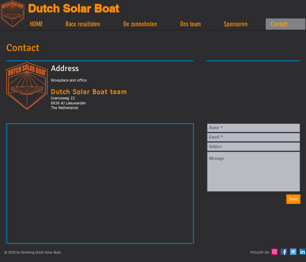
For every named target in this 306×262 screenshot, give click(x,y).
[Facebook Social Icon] (284, 252)
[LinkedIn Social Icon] (302, 252)
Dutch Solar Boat (73, 8)
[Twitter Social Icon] (293, 252)
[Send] (293, 199)
